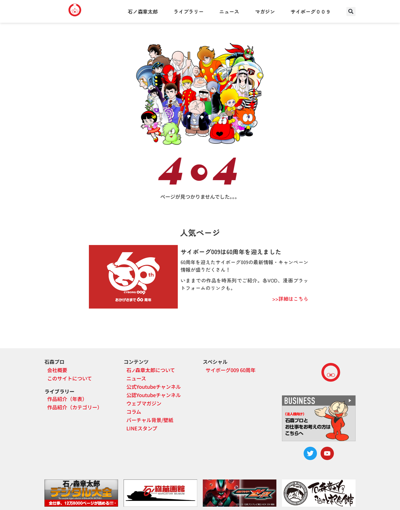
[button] (351, 11)
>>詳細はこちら (290, 298)
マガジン (265, 11)
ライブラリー (189, 11)
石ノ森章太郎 (143, 11)
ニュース (229, 11)
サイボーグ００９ (311, 11)
